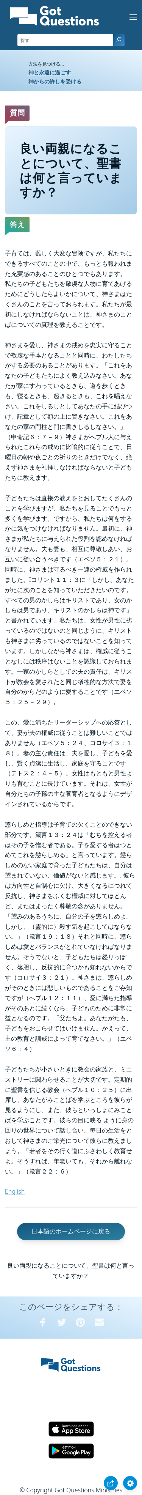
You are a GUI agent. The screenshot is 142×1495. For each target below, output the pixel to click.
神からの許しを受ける (54, 81)
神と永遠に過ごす (49, 72)
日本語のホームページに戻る (70, 1231)
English (15, 1191)
